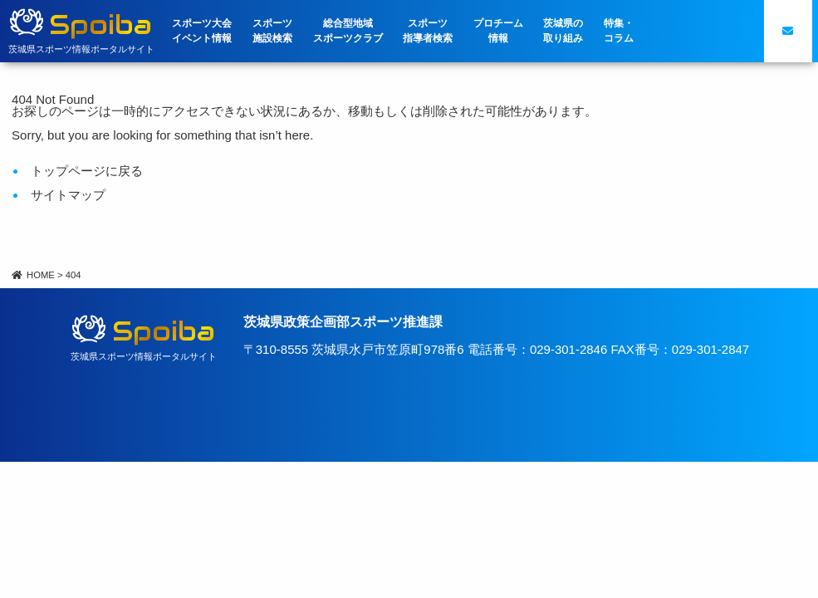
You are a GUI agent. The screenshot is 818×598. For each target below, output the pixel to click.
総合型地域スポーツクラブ (348, 30)
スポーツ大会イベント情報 (202, 30)
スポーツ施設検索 (272, 30)
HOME (33, 275)
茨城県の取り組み (563, 30)
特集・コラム (619, 30)
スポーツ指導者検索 (428, 30)
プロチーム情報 (498, 30)
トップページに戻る (87, 171)
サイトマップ (68, 195)
